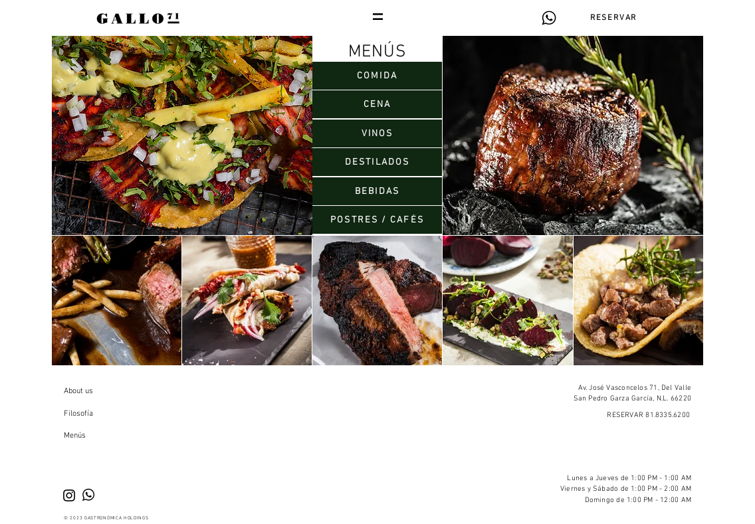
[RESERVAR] (613, 18)
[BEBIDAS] (377, 191)
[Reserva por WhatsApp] (549, 18)
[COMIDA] (377, 76)
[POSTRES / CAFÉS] (377, 220)
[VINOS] (377, 133)
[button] (378, 16)
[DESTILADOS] (377, 162)
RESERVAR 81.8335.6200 (648, 415)
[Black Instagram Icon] (69, 495)
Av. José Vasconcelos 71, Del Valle (634, 388)
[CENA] (377, 104)
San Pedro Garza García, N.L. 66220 (632, 398)
